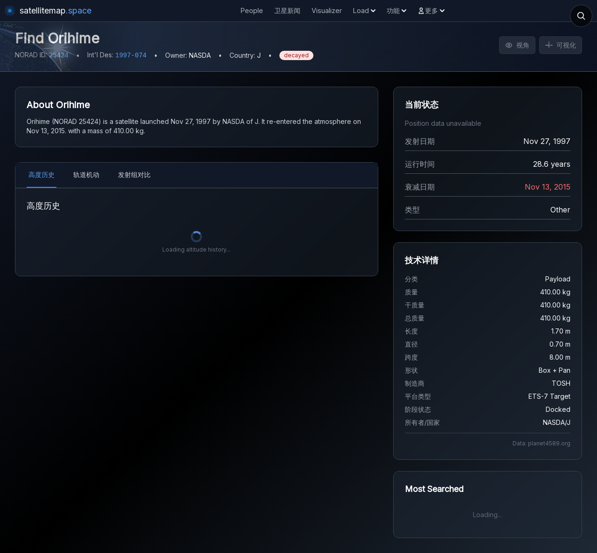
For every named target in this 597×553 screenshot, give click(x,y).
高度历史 (41, 174)
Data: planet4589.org (541, 443)
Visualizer (327, 10)
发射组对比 (134, 174)
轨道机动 (86, 174)
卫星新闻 (287, 10)
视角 (517, 45)
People (252, 10)
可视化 (560, 45)
